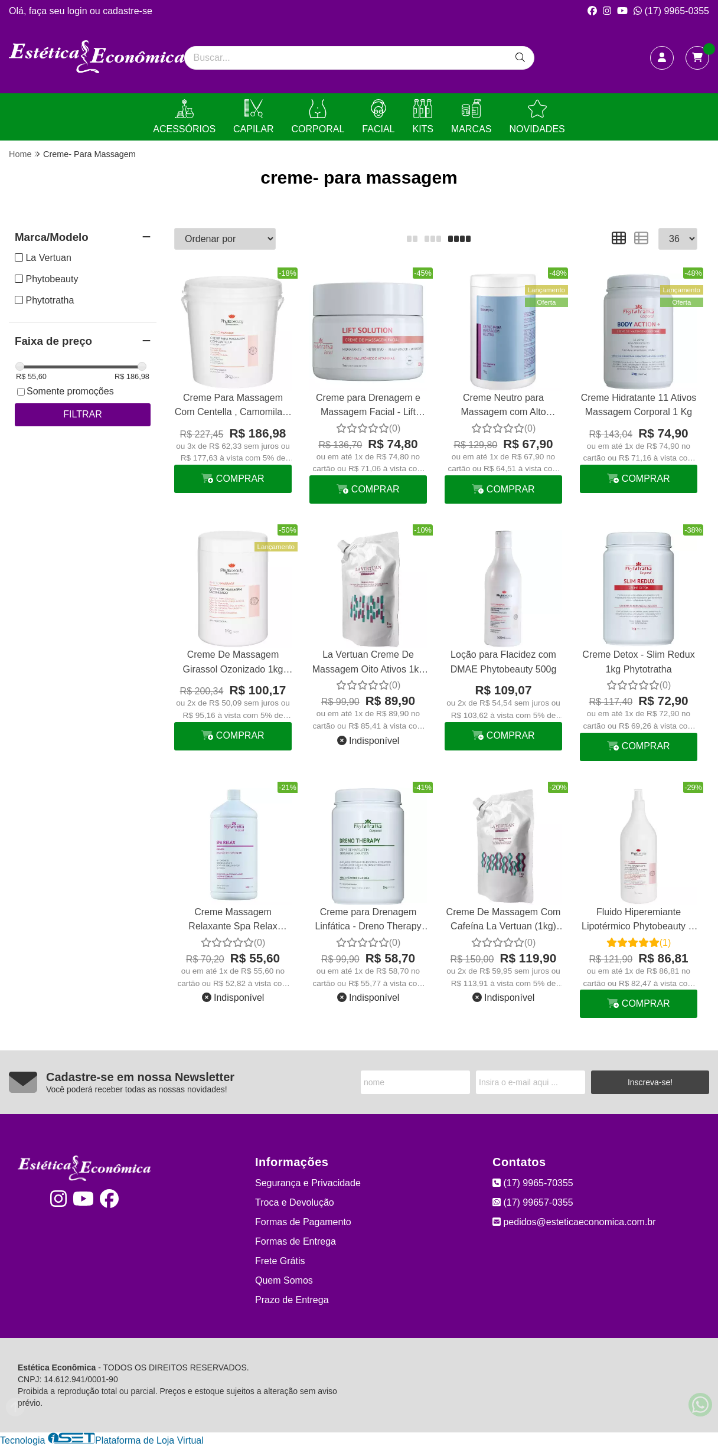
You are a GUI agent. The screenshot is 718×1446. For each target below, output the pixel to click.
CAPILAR (253, 116)
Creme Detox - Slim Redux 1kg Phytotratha (638, 661)
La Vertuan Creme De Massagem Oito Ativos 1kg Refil (368, 663)
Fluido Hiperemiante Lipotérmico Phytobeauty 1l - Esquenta (639, 921)
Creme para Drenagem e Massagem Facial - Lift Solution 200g (368, 406)
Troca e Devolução (294, 1202)
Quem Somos (284, 1280)
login (78, 11)
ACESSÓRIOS (184, 116)
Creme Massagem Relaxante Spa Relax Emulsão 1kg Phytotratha (233, 921)
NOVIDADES (536, 116)
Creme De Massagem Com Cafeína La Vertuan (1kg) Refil (503, 921)
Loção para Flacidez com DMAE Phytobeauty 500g (504, 661)
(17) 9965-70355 (532, 1183)
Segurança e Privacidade (308, 1183)
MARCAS (471, 116)
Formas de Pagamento (303, 1222)
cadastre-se (127, 11)
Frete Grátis (280, 1261)
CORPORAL (318, 116)
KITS (422, 116)
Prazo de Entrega (292, 1300)
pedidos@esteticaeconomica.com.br (574, 1222)
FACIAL (378, 116)
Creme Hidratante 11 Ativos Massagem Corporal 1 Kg (639, 405)
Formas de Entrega (295, 1241)
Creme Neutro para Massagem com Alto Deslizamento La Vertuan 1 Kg (503, 406)
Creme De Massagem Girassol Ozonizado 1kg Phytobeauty (233, 663)
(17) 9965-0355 (671, 11)
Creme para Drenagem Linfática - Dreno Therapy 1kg (368, 921)
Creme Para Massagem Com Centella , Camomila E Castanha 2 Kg (233, 406)
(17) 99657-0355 (532, 1202)
